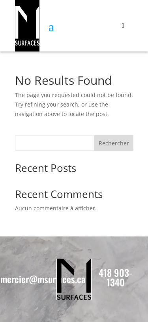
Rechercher (114, 143)
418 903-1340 (115, 277)
